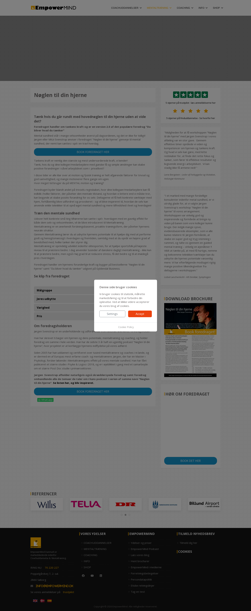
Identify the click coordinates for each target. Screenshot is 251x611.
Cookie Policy (126, 327)
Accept (140, 314)
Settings (112, 314)
